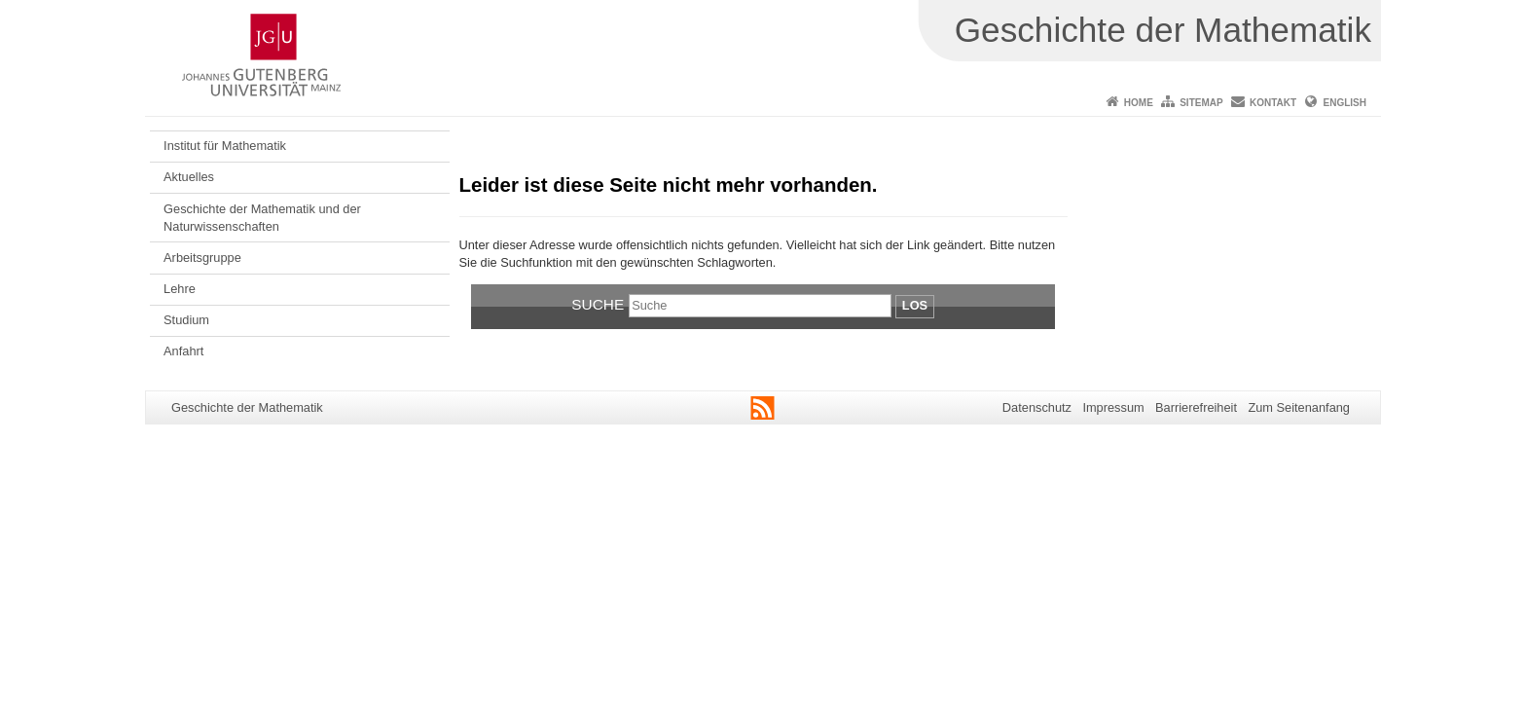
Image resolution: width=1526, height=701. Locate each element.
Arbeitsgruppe (202, 257)
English (1345, 102)
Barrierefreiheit (1196, 407)
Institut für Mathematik (225, 145)
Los (914, 305)
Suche (597, 304)
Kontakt (1273, 102)
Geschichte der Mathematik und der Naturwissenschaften (262, 218)
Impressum (1113, 407)
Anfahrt (183, 351)
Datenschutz (1037, 407)
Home (1138, 102)
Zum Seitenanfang (1299, 407)
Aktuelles (189, 176)
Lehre (180, 288)
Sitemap (1201, 102)
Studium (186, 320)
